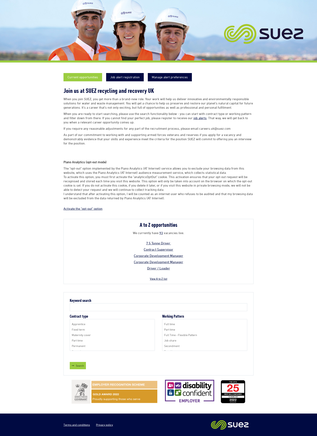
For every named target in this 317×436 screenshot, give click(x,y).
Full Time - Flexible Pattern (204, 335)
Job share (204, 340)
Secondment (204, 346)
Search (80, 365)
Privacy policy (104, 424)
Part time (112, 340)
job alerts (200, 118)
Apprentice (112, 324)
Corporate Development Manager (158, 256)
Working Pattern (173, 316)
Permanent (112, 346)
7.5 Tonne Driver (158, 243)
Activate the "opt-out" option (82, 208)
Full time (204, 324)
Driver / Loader (158, 268)
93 (161, 233)
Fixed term (112, 329)
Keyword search (80, 300)
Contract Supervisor (158, 249)
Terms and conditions (76, 424)
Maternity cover (112, 335)
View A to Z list (158, 278)
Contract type (79, 316)
